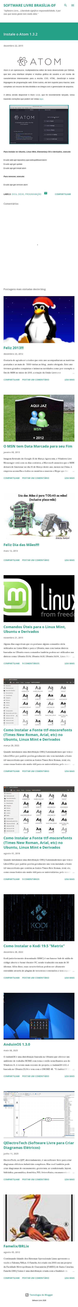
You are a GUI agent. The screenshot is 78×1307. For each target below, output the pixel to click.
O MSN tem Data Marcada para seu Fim (38, 446)
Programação (33, 194)
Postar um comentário (35, 379)
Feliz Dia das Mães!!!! (21, 544)
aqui (41, 99)
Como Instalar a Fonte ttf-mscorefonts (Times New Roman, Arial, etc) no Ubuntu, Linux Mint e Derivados (38, 734)
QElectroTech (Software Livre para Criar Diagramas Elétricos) (39, 1145)
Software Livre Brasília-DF (30, 5)
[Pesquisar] (65, 5)
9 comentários (30, 663)
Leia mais (69, 379)
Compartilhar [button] (63, 194)
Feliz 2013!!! (14, 347)
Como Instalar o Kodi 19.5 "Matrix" (34, 945)
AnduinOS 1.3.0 (17, 1044)
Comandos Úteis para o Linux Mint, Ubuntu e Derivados (35, 629)
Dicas (21, 194)
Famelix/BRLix (16, 1246)
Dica (14, 194)
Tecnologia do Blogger (39, 1294)
